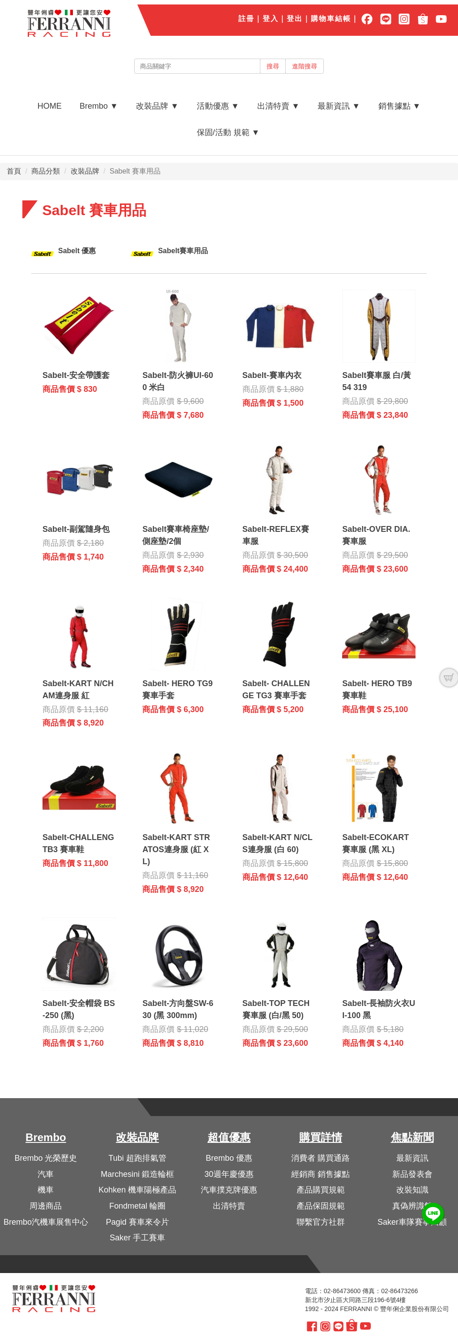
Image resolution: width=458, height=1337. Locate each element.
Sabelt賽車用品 (183, 251)
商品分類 (45, 171)
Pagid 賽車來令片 (137, 1222)
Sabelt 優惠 (77, 251)
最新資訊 (412, 1158)
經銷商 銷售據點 (320, 1174)
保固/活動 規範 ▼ (228, 132)
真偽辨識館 (412, 1205)
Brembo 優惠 (229, 1158)
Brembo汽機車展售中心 (46, 1222)
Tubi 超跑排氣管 (137, 1158)
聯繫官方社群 (321, 1222)
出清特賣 (229, 1205)
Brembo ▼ (99, 106)
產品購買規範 (321, 1189)
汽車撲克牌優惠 (229, 1189)
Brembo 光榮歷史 (45, 1158)
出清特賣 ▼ (278, 106)
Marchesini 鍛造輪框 (137, 1174)
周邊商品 (46, 1205)
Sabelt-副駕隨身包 (76, 529)
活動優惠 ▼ (218, 106)
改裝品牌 (85, 171)
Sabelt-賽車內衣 (271, 375)
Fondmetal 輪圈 (137, 1205)
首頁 (14, 171)
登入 (271, 18)
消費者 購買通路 (320, 1158)
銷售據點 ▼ (399, 106)
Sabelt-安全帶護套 (76, 375)
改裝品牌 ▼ (157, 106)
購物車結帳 (331, 18)
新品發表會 (412, 1174)
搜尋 (273, 66)
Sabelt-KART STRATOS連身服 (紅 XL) (176, 849)
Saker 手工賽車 (137, 1237)
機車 (46, 1189)
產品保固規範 (321, 1205)
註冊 (246, 18)
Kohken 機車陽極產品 (137, 1189)
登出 (295, 18)
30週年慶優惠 (229, 1174)
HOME (50, 106)
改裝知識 (412, 1189)
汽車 (46, 1174)
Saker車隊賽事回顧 (412, 1222)
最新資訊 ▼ (339, 106)
